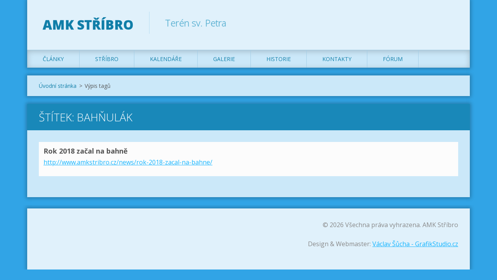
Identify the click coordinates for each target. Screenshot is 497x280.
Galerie (224, 59)
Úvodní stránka (57, 85)
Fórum (393, 59)
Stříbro (106, 59)
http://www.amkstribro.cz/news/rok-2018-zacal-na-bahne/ (127, 162)
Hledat (449, 23)
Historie (278, 59)
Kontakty (336, 59)
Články (53, 59)
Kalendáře (166, 59)
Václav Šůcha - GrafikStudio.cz (415, 244)
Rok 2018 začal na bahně (85, 151)
